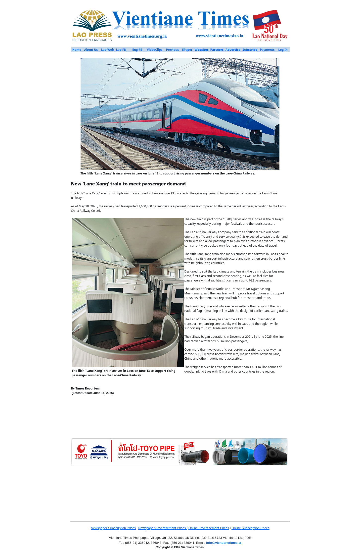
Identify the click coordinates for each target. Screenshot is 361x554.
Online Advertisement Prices (208, 528)
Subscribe (249, 50)
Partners (217, 50)
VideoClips (154, 50)
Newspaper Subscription (109, 528)
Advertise (233, 50)
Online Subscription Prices (250, 528)
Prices (131, 528)
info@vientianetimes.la (223, 543)
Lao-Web (107, 50)
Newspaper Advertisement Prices (162, 528)
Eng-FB (137, 50)
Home (76, 50)
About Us (91, 50)
